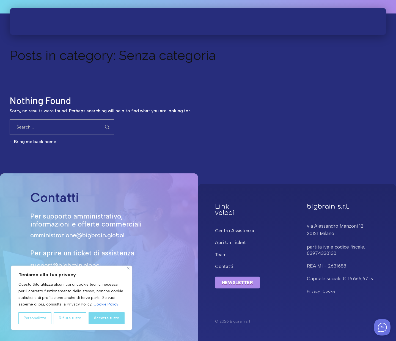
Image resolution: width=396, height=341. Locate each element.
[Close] (128, 268)
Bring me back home (33, 141)
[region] (71, 298)
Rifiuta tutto (70, 318)
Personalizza (35, 318)
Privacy (313, 291)
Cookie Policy (106, 304)
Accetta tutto (106, 318)
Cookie (329, 291)
